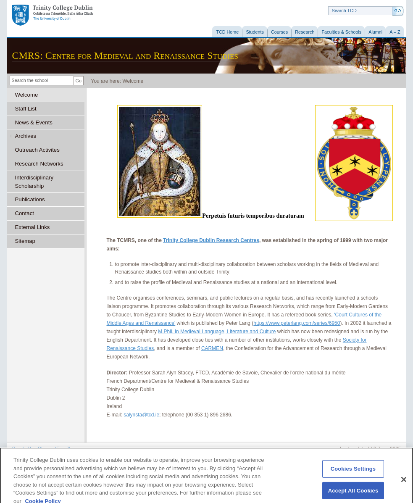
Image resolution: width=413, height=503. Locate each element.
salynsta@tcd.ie (141, 415)
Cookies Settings (353, 473)
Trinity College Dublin (52, 15)
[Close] (404, 484)
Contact (24, 213)
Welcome (26, 95)
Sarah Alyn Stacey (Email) (41, 449)
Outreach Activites (37, 150)
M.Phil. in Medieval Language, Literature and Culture (217, 331)
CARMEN (212, 348)
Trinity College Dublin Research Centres (211, 240)
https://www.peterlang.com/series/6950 (296, 323)
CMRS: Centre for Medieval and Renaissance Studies (125, 55)
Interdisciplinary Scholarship (34, 181)
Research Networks (39, 164)
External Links (32, 227)
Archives (26, 136)
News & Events (34, 122)
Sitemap (25, 241)
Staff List (26, 108)
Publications (30, 199)
